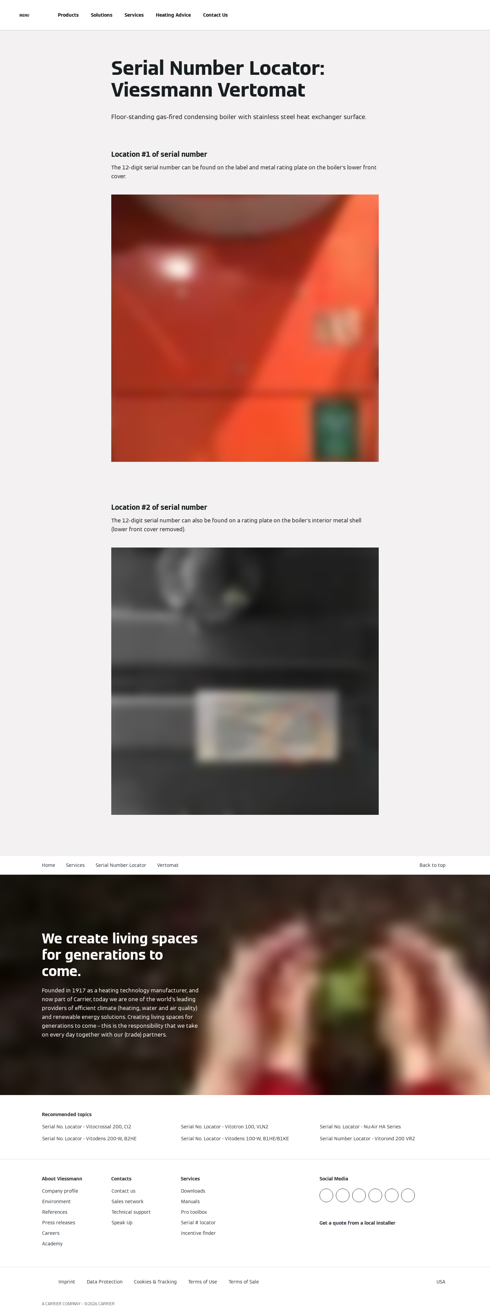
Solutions (101, 15)
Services (134, 15)
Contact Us (215, 15)
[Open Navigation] (24, 15)
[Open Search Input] (445, 15)
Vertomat (168, 865)
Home (48, 865)
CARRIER (106, 1303)
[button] (434, 865)
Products (68, 15)
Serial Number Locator (121, 865)
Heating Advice (173, 15)
